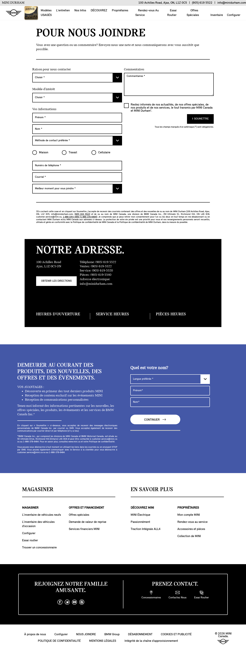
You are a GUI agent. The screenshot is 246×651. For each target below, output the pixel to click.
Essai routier (30, 540)
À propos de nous (35, 634)
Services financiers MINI (84, 529)
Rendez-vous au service (192, 522)
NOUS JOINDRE (86, 634)
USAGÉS (46, 15)
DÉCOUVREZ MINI (142, 507)
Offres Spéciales (193, 13)
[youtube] (74, 602)
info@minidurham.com (62, 214)
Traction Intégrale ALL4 (145, 529)
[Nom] (77, 129)
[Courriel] (77, 177)
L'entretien (63, 10)
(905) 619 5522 (82, 214)
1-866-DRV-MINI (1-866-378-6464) (80, 217)
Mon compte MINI (188, 514)
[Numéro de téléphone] (77, 165)
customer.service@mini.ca (49, 217)
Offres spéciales (79, 514)
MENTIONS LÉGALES (102, 641)
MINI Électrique (140, 514)
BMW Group (112, 634)
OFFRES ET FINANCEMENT (86, 507)
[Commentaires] (169, 84)
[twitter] (67, 602)
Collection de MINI (189, 536)
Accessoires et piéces (191, 529)
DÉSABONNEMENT (140, 634)
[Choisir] (77, 77)
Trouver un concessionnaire (39, 547)
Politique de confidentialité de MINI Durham (140, 222)
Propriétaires (120, 10)
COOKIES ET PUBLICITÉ (176, 634)
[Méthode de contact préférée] (77, 140)
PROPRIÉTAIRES (188, 507)
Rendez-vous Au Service (147, 13)
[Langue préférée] (170, 379)
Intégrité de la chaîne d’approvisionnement (151, 641)
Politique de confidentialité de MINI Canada (93, 222)
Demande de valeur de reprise (87, 522)
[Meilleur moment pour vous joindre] (77, 188)
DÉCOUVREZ (99, 10)
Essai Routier (172, 13)
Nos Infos (80, 10)
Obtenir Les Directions (56, 281)
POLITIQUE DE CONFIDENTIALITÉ (59, 641)
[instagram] (82, 602)
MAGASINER (30, 507)
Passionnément (140, 522)
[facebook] (60, 602)
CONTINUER (155, 419)
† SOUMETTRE (200, 118)
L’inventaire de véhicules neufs (41, 514)
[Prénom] (77, 117)
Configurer (233, 15)
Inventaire (216, 15)
